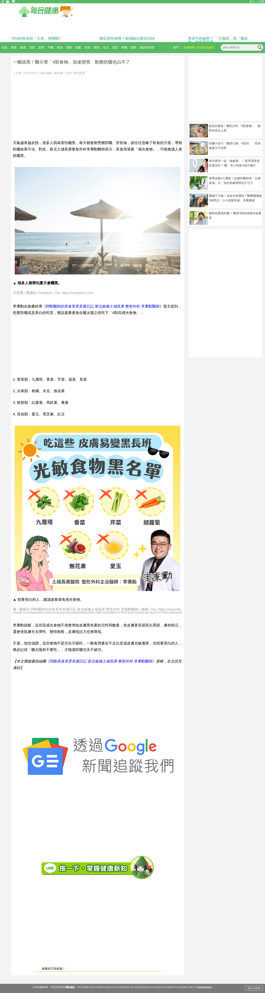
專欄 (124, 47)
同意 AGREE (254, 988)
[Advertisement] (97, 105)
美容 (87, 47)
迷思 (115, 47)
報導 (14, 47)
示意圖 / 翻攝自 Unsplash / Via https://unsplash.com (53, 293)
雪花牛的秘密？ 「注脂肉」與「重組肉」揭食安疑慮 (218, 40)
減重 (78, 47)
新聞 (41, 47)
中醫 (51, 47)
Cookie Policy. (204, 987)
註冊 (261, 1)
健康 (23, 47)
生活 (106, 47)
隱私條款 (70, 987)
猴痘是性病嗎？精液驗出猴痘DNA (127, 38)
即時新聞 (79, 73)
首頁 (5, 47)
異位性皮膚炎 (205, 47)
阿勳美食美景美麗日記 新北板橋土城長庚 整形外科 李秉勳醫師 (101, 661)
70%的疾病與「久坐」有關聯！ (37, 38)
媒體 (133, 47)
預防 (32, 47)
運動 (69, 47)
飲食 (60, 47)
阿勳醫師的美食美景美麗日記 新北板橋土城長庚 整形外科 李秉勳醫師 (103, 306)
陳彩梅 (58, 73)
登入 (252, 1)
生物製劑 (189, 47)
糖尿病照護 (147, 47)
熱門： (177, 47)
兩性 (97, 47)
